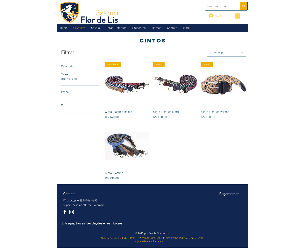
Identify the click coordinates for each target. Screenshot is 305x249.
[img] (228, 209)
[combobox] (226, 53)
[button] (237, 15)
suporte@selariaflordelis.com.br (83, 205)
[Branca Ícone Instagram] (71, 212)
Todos (64, 74)
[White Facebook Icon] (65, 212)
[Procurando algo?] (219, 6)
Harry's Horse (69, 79)
